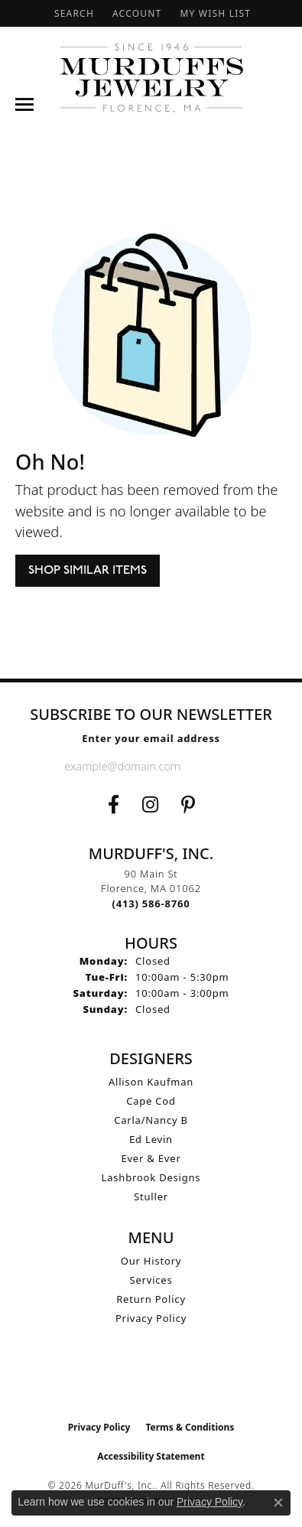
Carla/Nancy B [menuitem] (151, 1120)
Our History (151, 1261)
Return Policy (151, 1299)
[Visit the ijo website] (151, 1380)
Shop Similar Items (87, 571)
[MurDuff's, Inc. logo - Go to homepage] (151, 77)
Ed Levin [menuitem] (151, 1139)
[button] (72, 13)
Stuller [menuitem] (151, 1196)
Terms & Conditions (189, 1427)
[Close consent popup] (278, 1502)
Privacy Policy (151, 1318)
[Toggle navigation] (24, 104)
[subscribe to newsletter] (225, 766)
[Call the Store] (151, 903)
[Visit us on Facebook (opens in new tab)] (113, 805)
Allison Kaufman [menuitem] (151, 1082)
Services (151, 1280)
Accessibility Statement (150, 1456)
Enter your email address (151, 738)
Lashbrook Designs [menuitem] (151, 1177)
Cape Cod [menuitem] (151, 1101)
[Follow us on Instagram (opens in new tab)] (150, 805)
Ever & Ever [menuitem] (150, 1158)
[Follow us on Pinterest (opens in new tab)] (188, 805)
